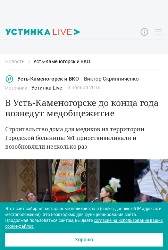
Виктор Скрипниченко (111, 79)
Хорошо (84, 239)
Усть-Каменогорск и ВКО (42, 79)
